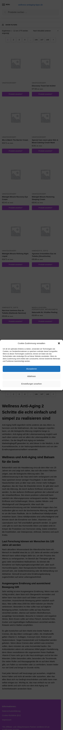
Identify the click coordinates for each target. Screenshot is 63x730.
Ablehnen (31, 376)
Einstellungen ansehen (31, 384)
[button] (59, 343)
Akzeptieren (31, 369)
